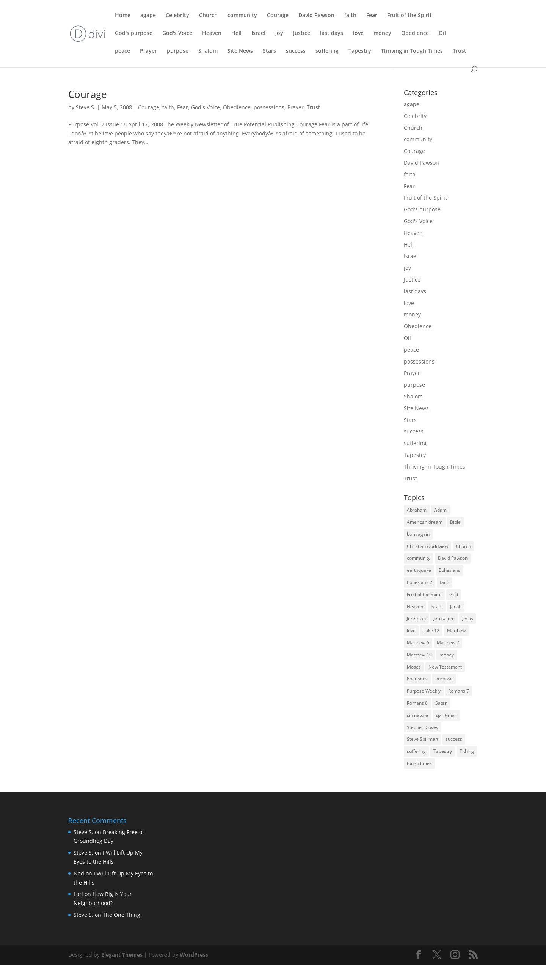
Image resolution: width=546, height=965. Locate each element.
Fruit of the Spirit (409, 16)
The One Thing (121, 914)
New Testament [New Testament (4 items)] (445, 667)
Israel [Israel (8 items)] (436, 606)
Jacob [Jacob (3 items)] (455, 606)
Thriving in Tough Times (412, 51)
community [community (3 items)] (418, 558)
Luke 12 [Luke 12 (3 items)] (431, 630)
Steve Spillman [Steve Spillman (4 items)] (422, 739)
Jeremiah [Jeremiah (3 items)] (416, 618)
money (382, 33)
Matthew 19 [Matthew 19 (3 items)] (419, 655)
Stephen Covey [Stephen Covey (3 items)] (422, 727)
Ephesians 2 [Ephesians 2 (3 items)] (419, 582)
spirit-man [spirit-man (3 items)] (446, 715)
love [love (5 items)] (411, 630)
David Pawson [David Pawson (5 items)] (453, 558)
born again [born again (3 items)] (418, 534)
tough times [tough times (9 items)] (419, 763)
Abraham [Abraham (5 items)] (417, 510)
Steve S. (86, 107)
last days (331, 33)
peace (122, 51)
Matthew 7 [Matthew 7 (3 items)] (448, 642)
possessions (269, 107)
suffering (327, 51)
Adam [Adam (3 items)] (440, 510)
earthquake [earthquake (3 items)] (419, 570)
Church (208, 16)
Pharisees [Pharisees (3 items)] (417, 678)
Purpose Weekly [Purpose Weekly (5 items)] (424, 691)
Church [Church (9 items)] (463, 546)
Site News (240, 51)
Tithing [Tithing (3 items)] (467, 751)
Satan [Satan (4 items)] (441, 703)
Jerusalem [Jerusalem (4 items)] (444, 618)
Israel (258, 33)
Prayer (148, 51)
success (296, 51)
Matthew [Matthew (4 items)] (456, 630)
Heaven (211, 33)
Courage (278, 16)
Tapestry (359, 51)
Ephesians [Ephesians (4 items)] (449, 570)
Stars (269, 51)
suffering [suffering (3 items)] (416, 751)
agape (148, 16)
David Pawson (316, 16)
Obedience (415, 33)
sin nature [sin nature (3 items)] (417, 715)
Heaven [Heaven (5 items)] (415, 606)
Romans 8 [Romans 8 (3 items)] (417, 703)
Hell (236, 33)
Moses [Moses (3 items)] (414, 667)
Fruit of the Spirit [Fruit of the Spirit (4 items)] (424, 594)
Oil (442, 33)
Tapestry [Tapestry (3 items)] (442, 751)
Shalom (208, 51)
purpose (177, 51)
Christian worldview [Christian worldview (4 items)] (427, 546)
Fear (371, 16)
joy (279, 33)
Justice (301, 33)
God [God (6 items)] (453, 594)
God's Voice (177, 33)
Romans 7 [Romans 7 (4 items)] (458, 691)
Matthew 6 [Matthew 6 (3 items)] (418, 642)
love (358, 33)
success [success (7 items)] (454, 739)
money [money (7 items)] (446, 655)
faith (350, 16)
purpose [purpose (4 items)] (444, 678)
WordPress (194, 954)
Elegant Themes (122, 954)
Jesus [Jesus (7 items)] (467, 618)
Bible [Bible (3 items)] (455, 522)
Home (122, 16)
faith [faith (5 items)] (444, 582)
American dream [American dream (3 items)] (424, 522)
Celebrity (177, 16)
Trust (459, 51)
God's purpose (133, 33)
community (242, 16)
